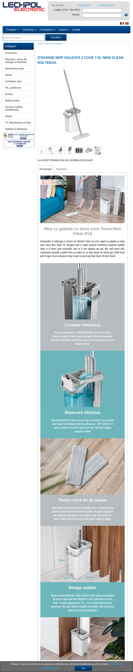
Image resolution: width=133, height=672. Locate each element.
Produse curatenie (53, 43)
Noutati (76, 29)
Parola (75, 14)
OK (83, 668)
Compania (29, 29)
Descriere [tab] (61, 169)
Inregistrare (84, 5)
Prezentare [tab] (46, 169)
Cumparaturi (47, 29)
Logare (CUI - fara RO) (66, 9)
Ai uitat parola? (106, 5)
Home (40, 43)
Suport (64, 29)
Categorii (12, 29)
